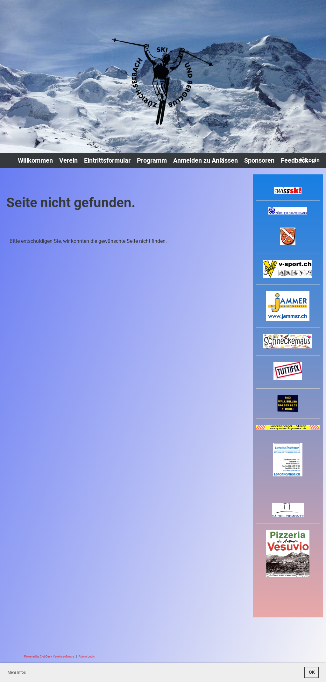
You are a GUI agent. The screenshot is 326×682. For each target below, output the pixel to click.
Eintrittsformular (107, 160)
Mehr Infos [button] (17, 672)
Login (309, 160)
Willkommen (35, 160)
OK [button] (312, 672)
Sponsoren (259, 160)
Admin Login (87, 656)
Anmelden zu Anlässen (205, 160)
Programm (152, 160)
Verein (68, 160)
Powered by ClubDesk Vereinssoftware (49, 656)
